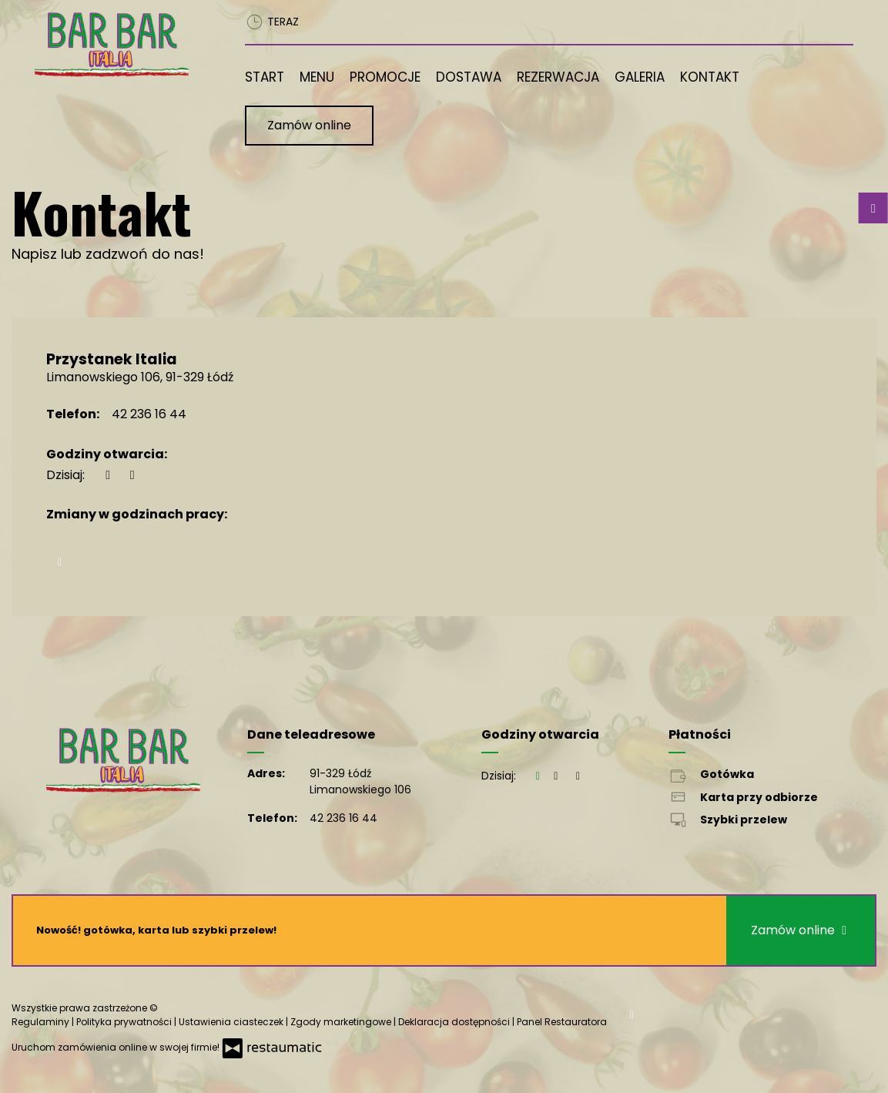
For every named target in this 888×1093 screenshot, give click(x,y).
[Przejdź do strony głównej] (117, 44)
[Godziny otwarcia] (131, 475)
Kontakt (709, 77)
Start (264, 77)
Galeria (640, 77)
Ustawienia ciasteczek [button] (232, 1021)
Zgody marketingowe (342, 1021)
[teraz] (107, 475)
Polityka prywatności (125, 1021)
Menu (317, 77)
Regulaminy (42, 1021)
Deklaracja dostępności (455, 1021)
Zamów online (309, 125)
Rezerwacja (558, 77)
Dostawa (468, 77)
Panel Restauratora (562, 1021)
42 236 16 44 (149, 414)
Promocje (385, 77)
